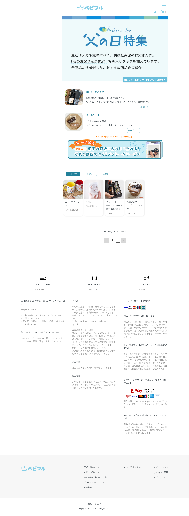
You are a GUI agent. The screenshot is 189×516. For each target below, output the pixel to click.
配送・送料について (93, 467)
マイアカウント (161, 467)
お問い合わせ (160, 477)
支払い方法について (93, 472)
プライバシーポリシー (94, 482)
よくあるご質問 (161, 472)
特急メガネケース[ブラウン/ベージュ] (134, 205)
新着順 (105, 174)
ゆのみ (89, 202)
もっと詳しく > (143, 107)
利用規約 (88, 487)
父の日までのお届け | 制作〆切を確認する (145, 80)
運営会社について (94, 504)
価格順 (89, 174)
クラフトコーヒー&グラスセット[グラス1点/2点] (114, 205)
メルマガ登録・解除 (131, 467)
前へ (106, 240)
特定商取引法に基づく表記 (96, 477)
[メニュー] (163, 4)
